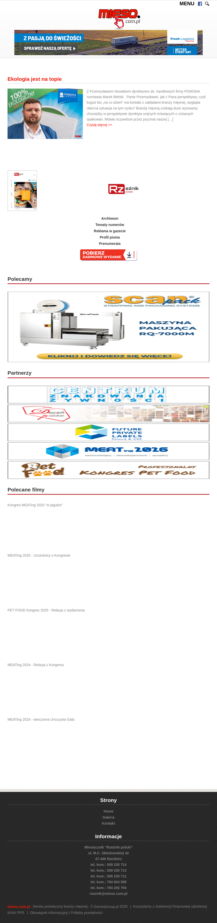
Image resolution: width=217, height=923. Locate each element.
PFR (20, 913)
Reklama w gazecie (110, 231)
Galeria (108, 817)
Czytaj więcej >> (99, 125)
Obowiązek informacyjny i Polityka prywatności (66, 913)
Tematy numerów (109, 225)
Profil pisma (110, 237)
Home (109, 811)
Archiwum (109, 218)
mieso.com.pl (19, 907)
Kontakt (108, 823)
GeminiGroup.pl (106, 907)
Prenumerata (110, 243)
